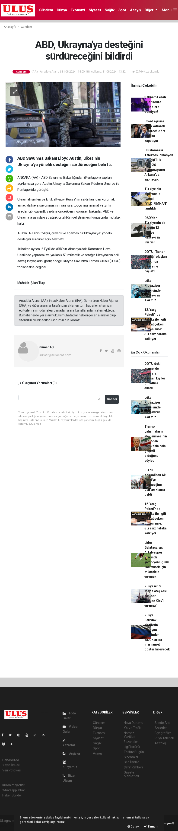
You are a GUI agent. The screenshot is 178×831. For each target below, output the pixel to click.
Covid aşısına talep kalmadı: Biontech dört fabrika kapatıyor (154, 131)
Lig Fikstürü (132, 747)
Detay (133, 826)
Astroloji (160, 743)
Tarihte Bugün (134, 752)
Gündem (46, 10)
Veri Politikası (11, 770)
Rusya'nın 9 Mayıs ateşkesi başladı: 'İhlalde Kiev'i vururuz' (155, 596)
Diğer (150, 10)
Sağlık (110, 10)
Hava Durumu (133, 723)
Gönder (112, 399)
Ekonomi (78, 10)
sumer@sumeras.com (55, 355)
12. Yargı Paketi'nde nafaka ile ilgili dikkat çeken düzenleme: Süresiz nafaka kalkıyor (155, 324)
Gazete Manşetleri (131, 774)
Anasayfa (10, 27)
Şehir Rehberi (133, 767)
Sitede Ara (162, 723)
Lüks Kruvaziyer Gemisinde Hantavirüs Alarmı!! (152, 290)
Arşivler (71, 753)
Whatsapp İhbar (13, 790)
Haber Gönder (12, 795)
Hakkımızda (10, 760)
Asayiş (135, 10)
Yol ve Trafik (132, 728)
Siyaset (95, 10)
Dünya (62, 10)
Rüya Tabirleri (164, 738)
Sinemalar (131, 757)
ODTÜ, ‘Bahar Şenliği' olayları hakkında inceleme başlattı (155, 261)
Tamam (151, 826)
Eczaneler (131, 742)
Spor (122, 10)
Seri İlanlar (131, 762)
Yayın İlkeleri (11, 765)
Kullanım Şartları (13, 785)
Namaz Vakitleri (129, 735)
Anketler (161, 728)
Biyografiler (163, 733)
